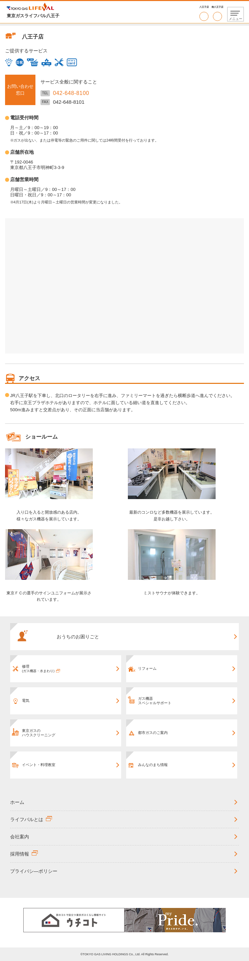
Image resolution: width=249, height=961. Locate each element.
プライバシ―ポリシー (33, 871)
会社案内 (19, 836)
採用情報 (19, 854)
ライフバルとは (26, 819)
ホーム (17, 802)
